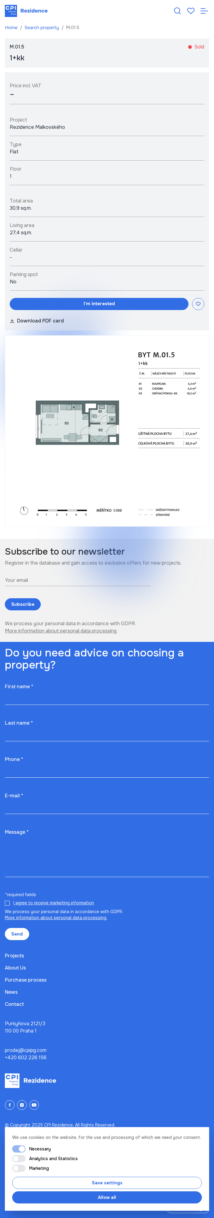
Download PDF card (37, 321)
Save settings (107, 1183)
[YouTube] (34, 1105)
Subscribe (22, 604)
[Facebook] (10, 1105)
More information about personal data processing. (61, 631)
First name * (19, 686)
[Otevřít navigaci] (204, 11)
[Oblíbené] (191, 11)
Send (17, 934)
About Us (15, 968)
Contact (14, 1004)
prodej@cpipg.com (26, 1050)
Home (12, 28)
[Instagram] (22, 1105)
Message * (17, 832)
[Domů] (26, 11)
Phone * (14, 759)
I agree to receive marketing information (53, 903)
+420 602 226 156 (26, 1057)
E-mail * (14, 796)
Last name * (19, 723)
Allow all (107, 1197)
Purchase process (26, 980)
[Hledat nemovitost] (177, 11)
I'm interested (99, 304)
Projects (14, 956)
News (11, 992)
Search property (42, 28)
